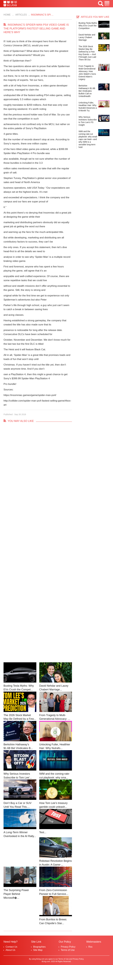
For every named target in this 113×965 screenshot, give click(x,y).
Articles (21, 14)
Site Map (38, 950)
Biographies (39, 947)
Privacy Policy (68, 947)
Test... (42, 832)
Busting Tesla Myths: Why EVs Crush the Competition (88, 25)
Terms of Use (68, 950)
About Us (10, 950)
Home (7, 14)
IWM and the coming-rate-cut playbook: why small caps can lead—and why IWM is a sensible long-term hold (88, 139)
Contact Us (11, 947)
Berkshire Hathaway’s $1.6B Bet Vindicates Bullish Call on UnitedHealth (87, 90)
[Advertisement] (38, 545)
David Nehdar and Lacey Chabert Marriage (87, 37)
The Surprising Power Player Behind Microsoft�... (16, 894)
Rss (90, 947)
